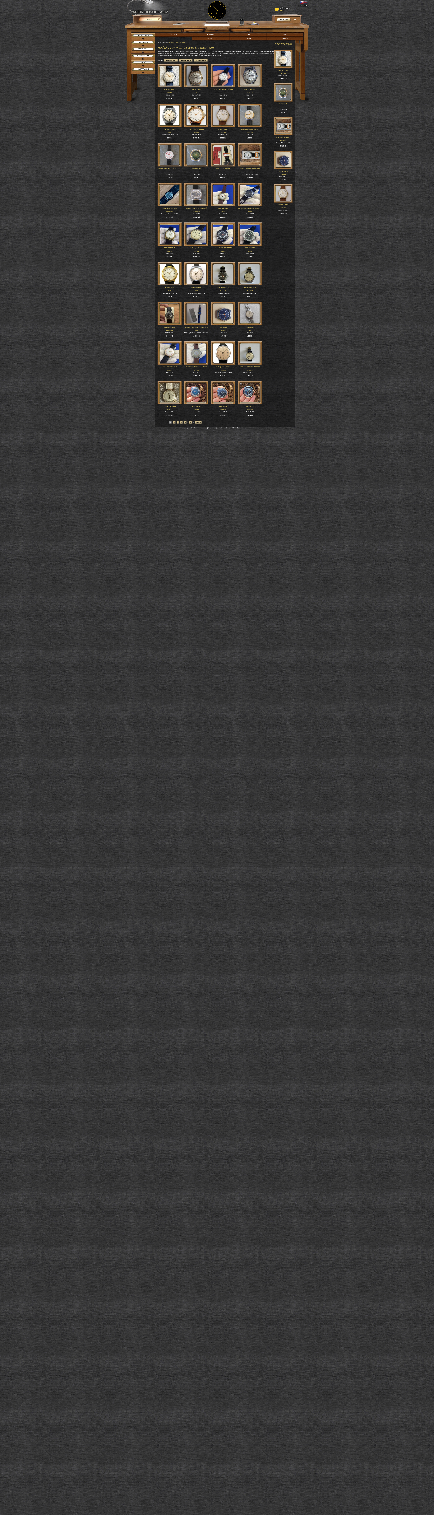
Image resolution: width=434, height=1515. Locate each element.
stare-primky (250, 173)
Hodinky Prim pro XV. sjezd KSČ (196, 209)
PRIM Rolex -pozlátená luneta (196, 249)
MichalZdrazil (223, 173)
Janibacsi (250, 93)
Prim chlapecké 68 (223, 288)
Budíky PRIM (143, 49)
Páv (250, 331)
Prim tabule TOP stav (170, 209)
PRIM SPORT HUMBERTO (223, 249)
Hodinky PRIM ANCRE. (223, 367)
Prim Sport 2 (250, 407)
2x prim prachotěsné (169, 407)
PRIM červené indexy (170, 367)
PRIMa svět (250, 133)
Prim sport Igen (169, 328)
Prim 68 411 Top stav (223, 169)
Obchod (171, 42)
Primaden (196, 410)
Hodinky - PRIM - (169, 90)
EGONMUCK (169, 331)
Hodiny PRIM (143, 42)
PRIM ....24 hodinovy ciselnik (223, 90)
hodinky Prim (196, 90)
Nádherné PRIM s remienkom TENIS (250, 209)
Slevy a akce (143, 69)
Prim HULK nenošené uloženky (250, 169)
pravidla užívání (192, 428)
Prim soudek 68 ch (250, 288)
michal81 (169, 410)
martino (196, 93)
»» (190, 422)
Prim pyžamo (250, 328)
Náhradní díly (143, 55)
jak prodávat (202, 428)
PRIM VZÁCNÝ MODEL (196, 130)
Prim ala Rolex (196, 169)
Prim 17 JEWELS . (250, 90)
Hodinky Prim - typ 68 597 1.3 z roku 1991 (170, 169)
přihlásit (284, 20)
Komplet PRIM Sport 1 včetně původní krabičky (196, 328)
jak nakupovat (211, 428)
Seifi (196, 331)
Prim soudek (196, 407)
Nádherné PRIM (223, 209)
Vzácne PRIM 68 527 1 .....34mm (196, 367)
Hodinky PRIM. (169, 130)
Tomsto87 (223, 291)
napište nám (227, 428)
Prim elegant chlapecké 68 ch (250, 367)
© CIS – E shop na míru (239, 428)
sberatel (223, 93)
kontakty (219, 428)
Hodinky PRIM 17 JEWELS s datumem (186, 47)
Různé (143, 62)
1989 (169, 133)
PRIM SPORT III (250, 249)
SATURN (169, 93)
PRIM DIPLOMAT (169, 249)
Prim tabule (223, 407)
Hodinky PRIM (180, 42)
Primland (223, 371)
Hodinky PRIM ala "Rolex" (250, 130)
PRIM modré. (223, 328)
